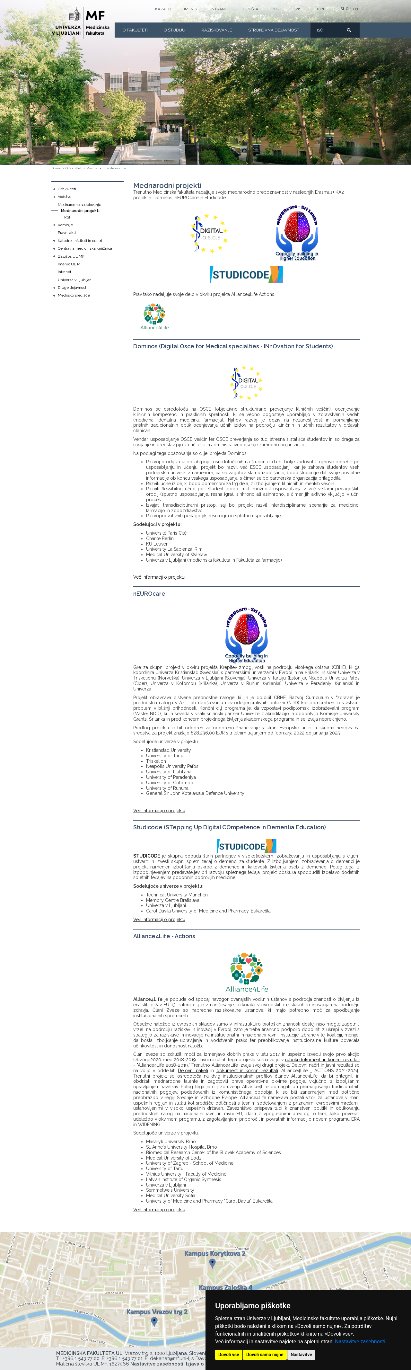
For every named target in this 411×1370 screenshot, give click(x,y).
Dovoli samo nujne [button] (265, 1354)
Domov (56, 168)
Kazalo (163, 9)
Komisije (65, 225)
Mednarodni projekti (80, 211)
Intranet (220, 9)
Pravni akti (67, 232)
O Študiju (174, 30)
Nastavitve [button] (301, 1354)
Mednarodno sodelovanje (106, 168)
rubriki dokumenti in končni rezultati (322, 1059)
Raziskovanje (216, 30)
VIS (298, 9)
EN (355, 9)
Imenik (190, 9)
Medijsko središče (74, 295)
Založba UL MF (71, 256)
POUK (277, 9)
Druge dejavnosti (72, 287)
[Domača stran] (80, 22)
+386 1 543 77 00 (81, 1358)
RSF (67, 217)
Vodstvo (64, 196)
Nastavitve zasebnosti (360, 1342)
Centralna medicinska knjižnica (85, 248)
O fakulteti (135, 30)
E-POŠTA (250, 9)
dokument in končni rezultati (247, 1070)
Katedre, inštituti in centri (80, 240)
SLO (344, 9)
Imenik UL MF (70, 264)
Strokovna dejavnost (273, 30)
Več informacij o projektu (159, 577)
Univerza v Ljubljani (75, 280)
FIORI (319, 9)
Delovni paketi (193, 1070)
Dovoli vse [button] (228, 1354)
